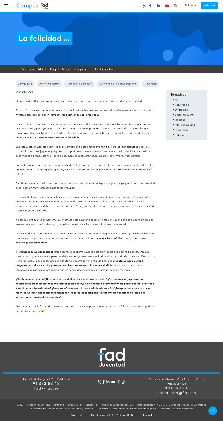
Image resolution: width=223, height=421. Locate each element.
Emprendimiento (185, 115)
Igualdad (180, 120)
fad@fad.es (46, 388)
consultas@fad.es (176, 393)
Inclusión (180, 135)
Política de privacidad (99, 415)
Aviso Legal (76, 415)
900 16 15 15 (176, 388)
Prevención (150, 84)
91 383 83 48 (46, 384)
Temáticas (178, 94)
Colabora (190, 5)
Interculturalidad (185, 125)
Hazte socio (209, 5)
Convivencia (182, 105)
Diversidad (181, 110)
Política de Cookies (125, 415)
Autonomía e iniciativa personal (118, 84)
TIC (177, 100)
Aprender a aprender (79, 84)
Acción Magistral (49, 84)
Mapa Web (147, 415)
